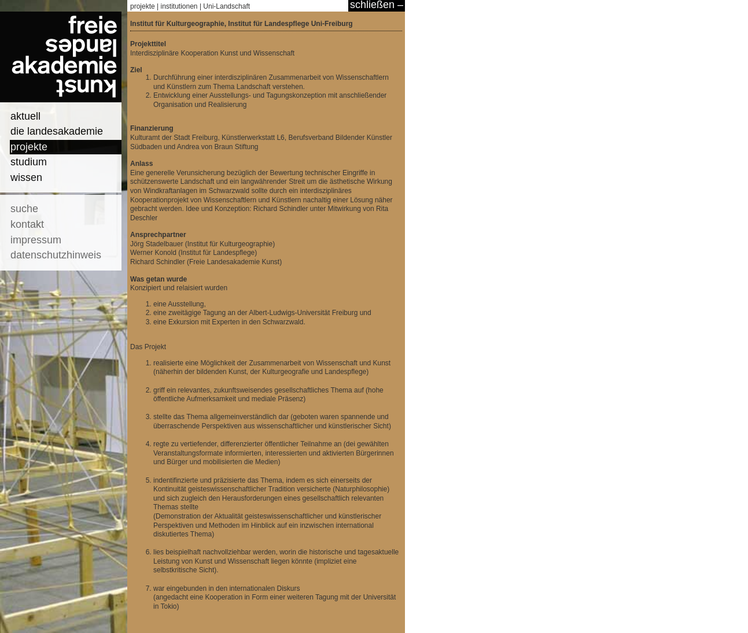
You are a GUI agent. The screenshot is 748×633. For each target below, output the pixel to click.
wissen (26, 177)
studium (28, 162)
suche (24, 208)
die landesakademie (56, 131)
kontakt (27, 224)
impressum (35, 240)
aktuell (25, 116)
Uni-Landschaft (226, 6)
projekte (28, 147)
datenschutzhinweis (55, 255)
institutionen (179, 6)
